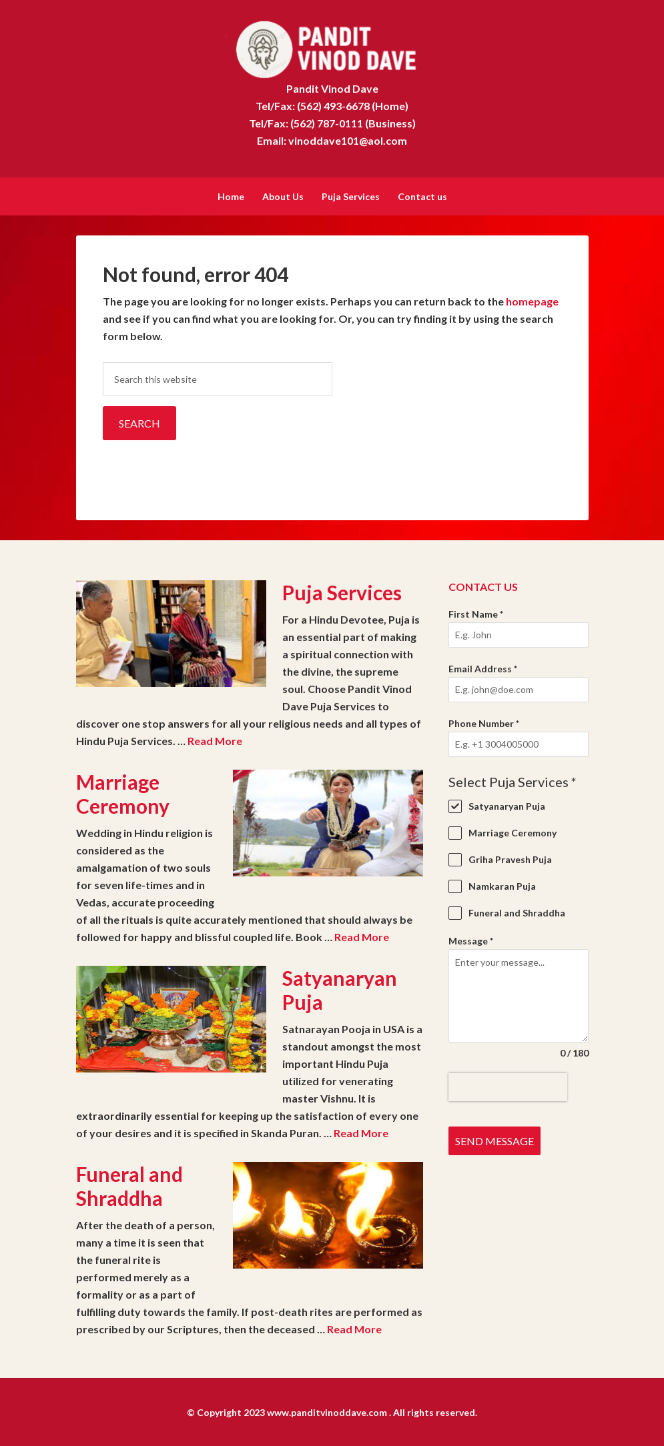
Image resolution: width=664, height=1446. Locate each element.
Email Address (482, 667)
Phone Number (483, 722)
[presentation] (507, 1086)
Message (470, 939)
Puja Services (342, 591)
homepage (532, 299)
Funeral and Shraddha (129, 1185)
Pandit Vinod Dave (332, 46)
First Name (475, 612)
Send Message (494, 1139)
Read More (215, 739)
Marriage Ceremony (123, 792)
